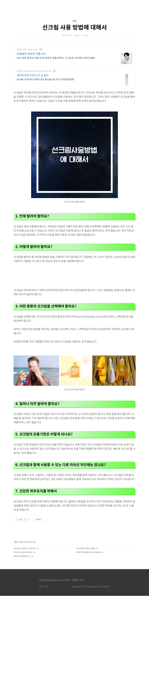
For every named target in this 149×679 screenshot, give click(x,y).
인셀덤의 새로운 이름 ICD (31, 54)
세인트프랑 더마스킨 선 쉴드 (33, 75)
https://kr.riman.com (27, 49)
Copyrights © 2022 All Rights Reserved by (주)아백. (91, 587)
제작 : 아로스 (44, 587)
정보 (74, 21)
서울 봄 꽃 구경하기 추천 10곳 (25, 549)
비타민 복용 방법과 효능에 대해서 (88, 552)
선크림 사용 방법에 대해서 (74, 27)
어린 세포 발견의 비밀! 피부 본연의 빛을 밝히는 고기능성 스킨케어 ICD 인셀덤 (56, 58)
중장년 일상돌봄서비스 (22, 556)
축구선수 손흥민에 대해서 (23, 552)
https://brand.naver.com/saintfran (34, 71)
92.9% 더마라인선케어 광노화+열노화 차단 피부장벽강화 (45, 79)
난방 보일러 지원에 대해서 (85, 549)
